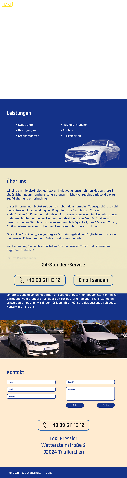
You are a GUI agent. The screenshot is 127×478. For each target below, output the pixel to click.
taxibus (68, 130)
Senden (106, 405)
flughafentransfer (75, 125)
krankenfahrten (28, 136)
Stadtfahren (26, 125)
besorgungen (27, 130)
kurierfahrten (72, 136)
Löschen (75, 405)
